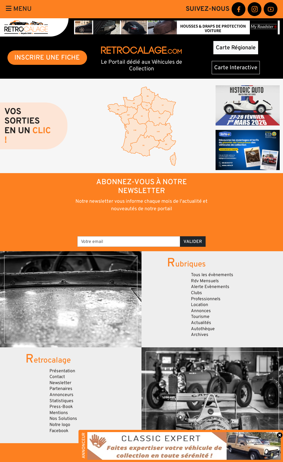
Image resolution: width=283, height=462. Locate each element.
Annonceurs (61, 395)
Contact (57, 377)
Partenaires (60, 389)
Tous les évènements (212, 275)
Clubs (196, 293)
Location (199, 305)
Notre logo (59, 425)
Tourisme (200, 317)
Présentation (62, 371)
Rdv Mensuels (205, 281)
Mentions (58, 413)
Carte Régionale (236, 48)
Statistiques (61, 401)
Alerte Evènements (210, 287)
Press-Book (61, 407)
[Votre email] (128, 241)
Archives (199, 335)
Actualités (201, 323)
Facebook (59, 431)
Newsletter (60, 383)
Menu (19, 8)
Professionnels (206, 299)
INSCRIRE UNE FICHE (47, 57)
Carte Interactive (235, 67)
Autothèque (203, 329)
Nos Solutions (63, 418)
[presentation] (133, 223)
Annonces (201, 311)
